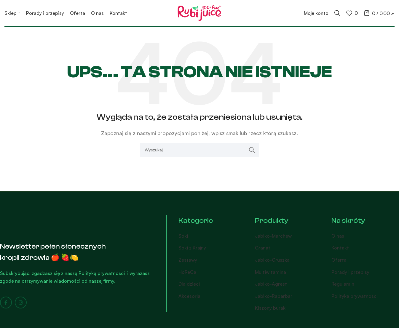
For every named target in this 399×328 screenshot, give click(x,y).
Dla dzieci (189, 284)
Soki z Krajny (192, 248)
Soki (183, 236)
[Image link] (31, 223)
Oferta (339, 260)
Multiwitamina (270, 272)
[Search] (337, 13)
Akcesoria (189, 296)
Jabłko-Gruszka (272, 260)
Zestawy (187, 260)
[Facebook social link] (6, 302)
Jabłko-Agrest (271, 284)
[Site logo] (199, 12)
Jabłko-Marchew (273, 236)
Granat (262, 248)
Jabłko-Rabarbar (273, 296)
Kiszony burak (270, 308)
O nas (337, 236)
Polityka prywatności (354, 296)
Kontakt (340, 248)
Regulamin (342, 284)
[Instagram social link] (21, 302)
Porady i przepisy (350, 272)
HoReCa (187, 272)
